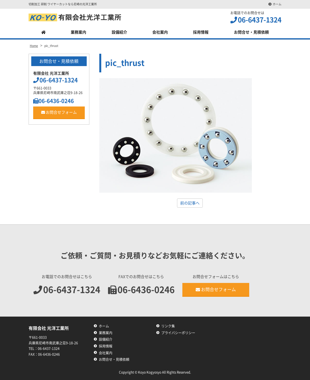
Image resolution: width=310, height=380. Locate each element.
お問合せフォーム (59, 112)
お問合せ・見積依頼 (251, 32)
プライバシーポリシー (178, 332)
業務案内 (78, 32)
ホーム (277, 4)
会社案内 (160, 32)
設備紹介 (119, 32)
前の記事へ (190, 203)
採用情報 (201, 32)
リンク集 (168, 326)
